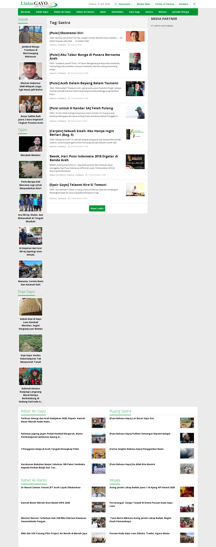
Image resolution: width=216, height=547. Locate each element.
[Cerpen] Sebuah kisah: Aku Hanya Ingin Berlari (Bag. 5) (82, 133)
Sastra (53, 44)
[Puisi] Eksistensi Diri (66, 33)
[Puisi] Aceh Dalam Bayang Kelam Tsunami (84, 83)
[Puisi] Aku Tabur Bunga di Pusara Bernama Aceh (85, 56)
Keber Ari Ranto (58, 174)
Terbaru (62, 44)
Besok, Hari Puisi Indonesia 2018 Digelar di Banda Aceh (84, 158)
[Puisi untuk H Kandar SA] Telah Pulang (81, 108)
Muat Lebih (97, 208)
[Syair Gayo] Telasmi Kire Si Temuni (78, 185)
